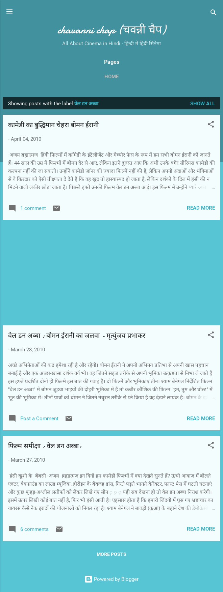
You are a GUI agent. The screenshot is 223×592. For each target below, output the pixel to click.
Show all (202, 104)
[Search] (213, 13)
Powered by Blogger (111, 579)
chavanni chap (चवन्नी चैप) (111, 29)
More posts (111, 554)
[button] (211, 125)
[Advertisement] (111, 272)
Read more (201, 208)
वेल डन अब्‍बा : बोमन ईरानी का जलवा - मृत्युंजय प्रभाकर (76, 335)
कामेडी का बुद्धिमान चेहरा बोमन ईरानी (53, 125)
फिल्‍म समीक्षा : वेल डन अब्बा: (44, 446)
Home (111, 77)
